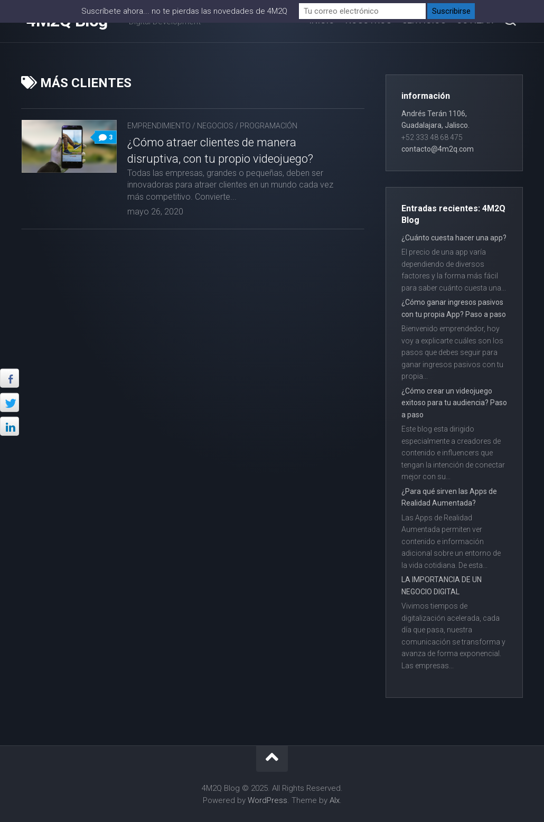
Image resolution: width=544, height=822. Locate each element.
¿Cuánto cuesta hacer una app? (454, 237)
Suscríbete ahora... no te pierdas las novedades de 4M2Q (184, 11)
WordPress (267, 800)
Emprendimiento (159, 126)
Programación (268, 126)
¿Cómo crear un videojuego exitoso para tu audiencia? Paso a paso (454, 403)
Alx (335, 800)
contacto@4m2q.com (437, 149)
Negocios (215, 126)
